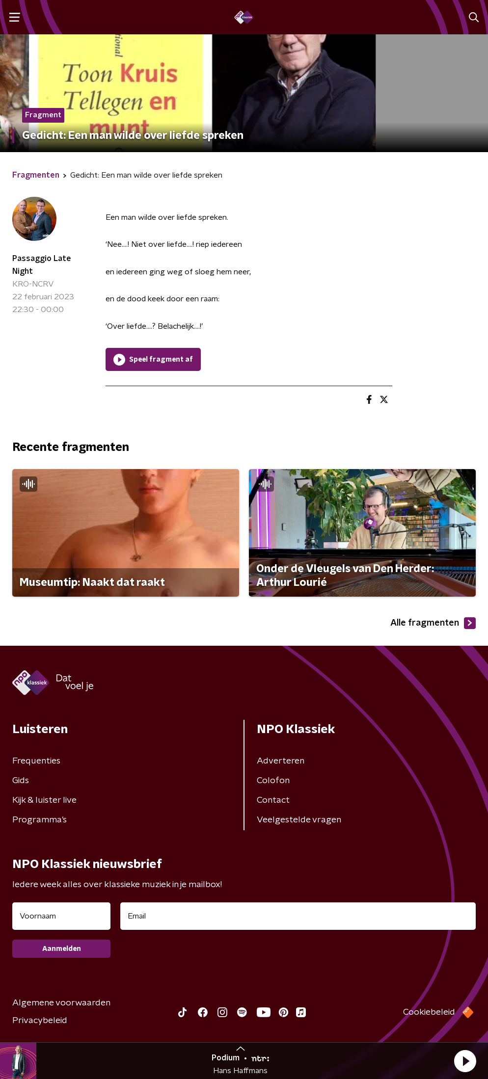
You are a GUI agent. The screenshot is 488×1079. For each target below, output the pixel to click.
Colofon (273, 780)
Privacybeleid (39, 1020)
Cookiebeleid (429, 1012)
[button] (465, 1061)
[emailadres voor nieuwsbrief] (298, 916)
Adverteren (280, 761)
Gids (20, 780)
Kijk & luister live (44, 800)
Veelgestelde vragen (299, 820)
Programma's (39, 820)
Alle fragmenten (433, 623)
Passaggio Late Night (41, 265)
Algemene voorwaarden (61, 1003)
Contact (273, 800)
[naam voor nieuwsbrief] (61, 916)
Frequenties (36, 761)
